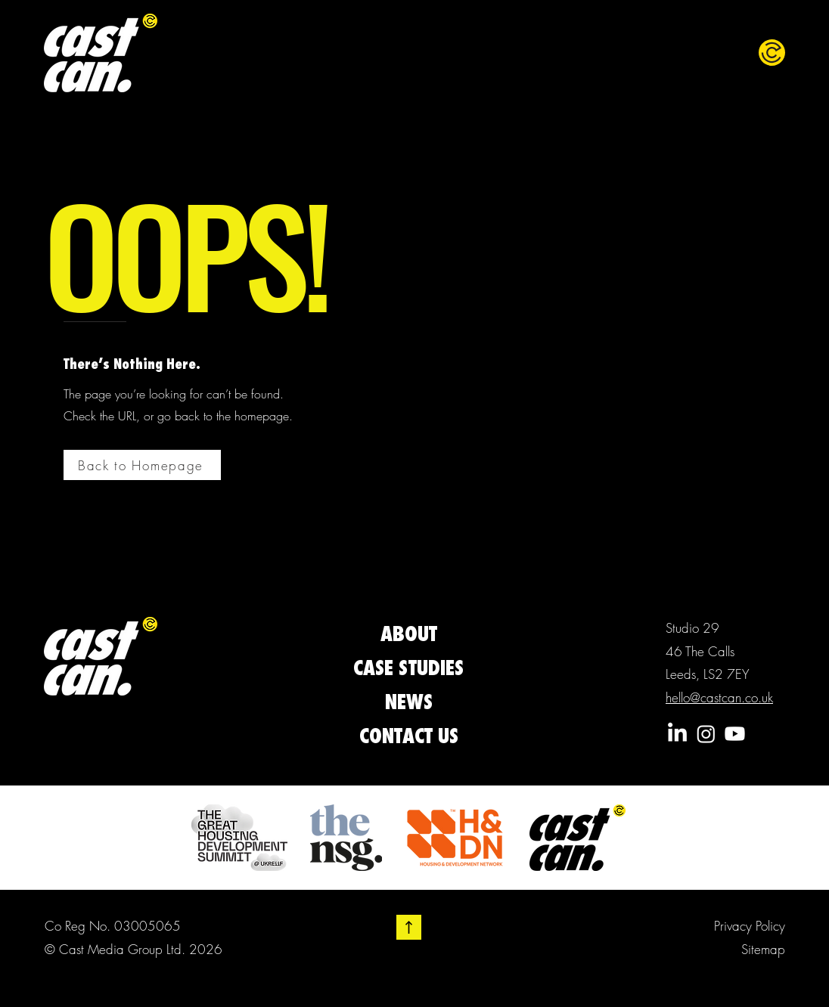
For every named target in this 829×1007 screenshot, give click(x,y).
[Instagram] (706, 733)
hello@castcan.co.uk (719, 697)
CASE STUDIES (408, 667)
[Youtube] (735, 733)
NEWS (409, 701)
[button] (772, 52)
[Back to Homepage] (142, 465)
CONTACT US (408, 735)
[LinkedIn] (677, 733)
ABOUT (408, 633)
